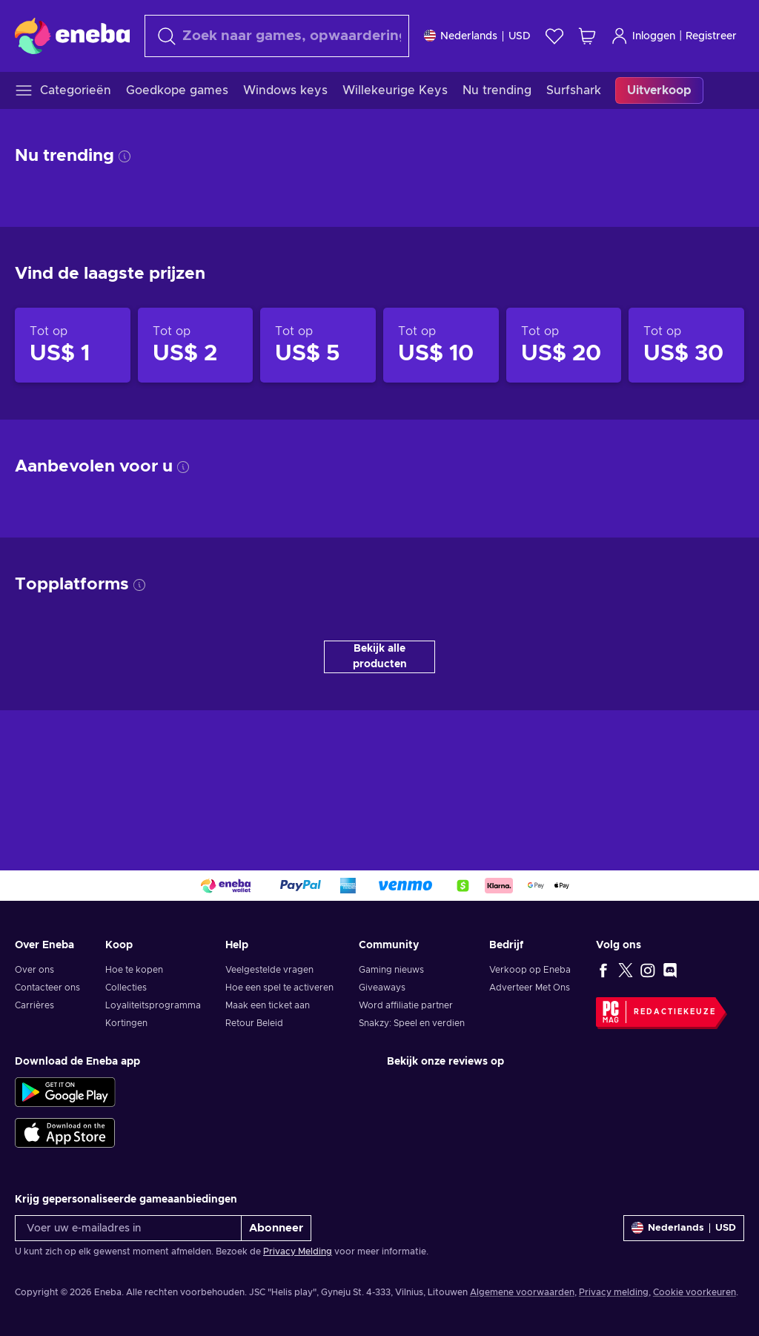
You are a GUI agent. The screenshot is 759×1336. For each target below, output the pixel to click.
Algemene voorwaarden (522, 1292)
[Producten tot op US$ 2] (195, 345)
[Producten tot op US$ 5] (318, 345)
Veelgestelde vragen (269, 969)
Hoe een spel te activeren (279, 987)
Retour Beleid (254, 1023)
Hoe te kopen (134, 969)
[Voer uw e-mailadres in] (128, 1228)
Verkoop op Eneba (530, 969)
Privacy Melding (297, 1251)
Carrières (34, 1005)
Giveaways (382, 987)
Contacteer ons (47, 987)
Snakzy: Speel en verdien (412, 1023)
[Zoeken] (277, 36)
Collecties (126, 987)
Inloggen (643, 36)
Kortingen (126, 1023)
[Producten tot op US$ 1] (72, 345)
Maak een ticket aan (267, 1005)
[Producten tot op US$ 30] (686, 345)
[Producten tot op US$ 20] (564, 345)
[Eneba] (72, 35)
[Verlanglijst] (554, 36)
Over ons (34, 969)
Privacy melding (614, 1292)
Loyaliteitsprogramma (153, 1005)
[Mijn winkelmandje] (587, 36)
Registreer (711, 36)
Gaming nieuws (391, 969)
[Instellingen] (477, 36)
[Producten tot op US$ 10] (441, 345)
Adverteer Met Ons (529, 987)
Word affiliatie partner (406, 1005)
